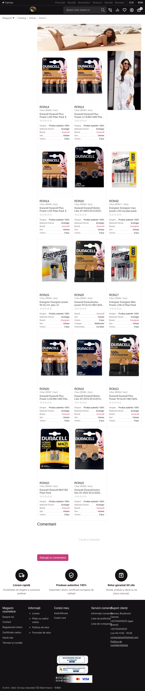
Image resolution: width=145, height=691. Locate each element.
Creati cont (60, 617)
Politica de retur (40, 627)
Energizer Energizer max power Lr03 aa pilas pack (122, 209)
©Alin (58, 687)
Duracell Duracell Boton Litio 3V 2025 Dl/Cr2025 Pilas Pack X (87, 209)
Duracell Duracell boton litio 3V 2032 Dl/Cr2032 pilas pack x (89, 491)
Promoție (60, 2)
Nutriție (109, 2)
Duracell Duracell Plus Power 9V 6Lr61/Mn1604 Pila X (122, 397)
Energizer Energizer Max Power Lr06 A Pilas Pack (122, 303)
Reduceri (97, 2)
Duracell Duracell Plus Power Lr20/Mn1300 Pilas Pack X (54, 397)
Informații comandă (102, 613)
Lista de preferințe (101, 618)
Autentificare (61, 613)
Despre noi (8, 616)
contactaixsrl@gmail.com (124, 637)
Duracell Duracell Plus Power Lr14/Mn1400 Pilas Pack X (88, 115)
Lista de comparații (101, 623)
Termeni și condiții (12, 642)
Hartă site (7, 637)
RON (140, 2)
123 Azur (40, 687)
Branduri (119, 2)
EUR (131, 2)
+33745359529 (118, 628)
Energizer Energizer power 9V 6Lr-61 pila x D (54, 303)
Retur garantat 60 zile (121, 585)
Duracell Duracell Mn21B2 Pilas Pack (54, 491)
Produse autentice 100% (71, 585)
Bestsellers (84, 2)
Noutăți (72, 2)
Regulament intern (12, 627)
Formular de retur (41, 632)
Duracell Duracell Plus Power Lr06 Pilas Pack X (53, 115)
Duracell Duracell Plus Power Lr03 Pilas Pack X (53, 209)
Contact (6, 621)
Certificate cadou (11, 632)
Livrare (35, 613)
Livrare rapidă (21, 585)
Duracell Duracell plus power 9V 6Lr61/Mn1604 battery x (88, 303)
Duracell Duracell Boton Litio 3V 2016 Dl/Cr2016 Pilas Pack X (87, 397)
